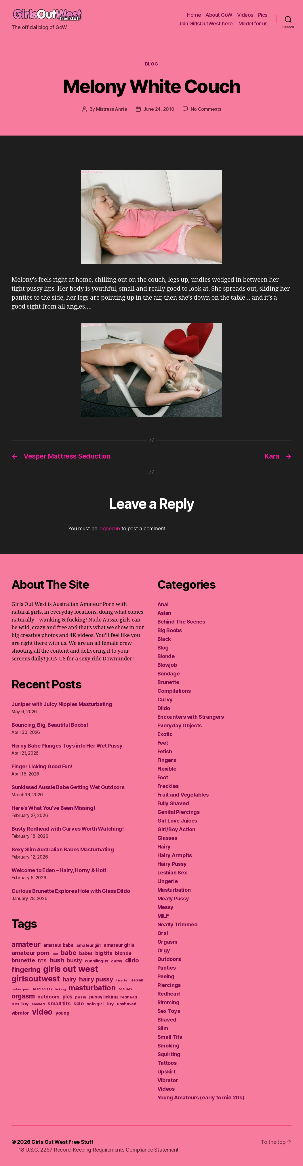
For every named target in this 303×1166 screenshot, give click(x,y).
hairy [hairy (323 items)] (70, 979)
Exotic (165, 734)
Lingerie (167, 881)
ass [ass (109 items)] (55, 954)
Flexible (166, 769)
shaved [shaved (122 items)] (38, 1004)
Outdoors (169, 959)
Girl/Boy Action (176, 829)
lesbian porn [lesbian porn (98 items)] (21, 989)
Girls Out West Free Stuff (62, 1142)
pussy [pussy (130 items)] (80, 997)
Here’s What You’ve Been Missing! (53, 808)
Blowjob (167, 665)
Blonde (166, 656)
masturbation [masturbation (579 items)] (92, 987)
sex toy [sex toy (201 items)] (20, 1004)
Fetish (164, 751)
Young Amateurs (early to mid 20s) (200, 1097)
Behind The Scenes (181, 622)
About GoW (219, 15)
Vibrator (167, 1080)
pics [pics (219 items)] (67, 997)
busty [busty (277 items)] (74, 960)
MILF (163, 916)
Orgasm (167, 942)
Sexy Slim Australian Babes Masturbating (63, 849)
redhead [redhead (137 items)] (128, 997)
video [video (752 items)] (42, 1012)
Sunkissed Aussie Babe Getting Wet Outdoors (68, 787)
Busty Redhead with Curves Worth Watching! (68, 829)
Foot (162, 777)
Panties (166, 968)
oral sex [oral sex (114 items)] (125, 989)
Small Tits (169, 1037)
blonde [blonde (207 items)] (123, 953)
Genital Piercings (178, 812)
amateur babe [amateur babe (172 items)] (58, 945)
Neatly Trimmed (177, 924)
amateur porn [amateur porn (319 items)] (30, 952)
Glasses (167, 838)
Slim (162, 1028)
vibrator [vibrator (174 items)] (20, 1013)
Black (164, 639)
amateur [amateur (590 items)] (26, 944)
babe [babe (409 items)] (68, 952)
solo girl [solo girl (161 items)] (95, 1004)
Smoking (168, 1046)
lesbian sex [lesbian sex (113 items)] (43, 989)
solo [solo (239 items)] (78, 1003)
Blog (151, 64)
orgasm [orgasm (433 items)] (23, 996)
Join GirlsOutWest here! (206, 23)
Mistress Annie (111, 109)
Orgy (163, 950)
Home (194, 15)
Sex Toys (168, 1011)
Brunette (168, 682)
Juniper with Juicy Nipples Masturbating (62, 704)
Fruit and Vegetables (183, 795)
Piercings (169, 985)
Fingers (166, 760)
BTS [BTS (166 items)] (42, 961)
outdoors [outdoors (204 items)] (48, 997)
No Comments (206, 109)
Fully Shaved (173, 803)
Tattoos (167, 1063)
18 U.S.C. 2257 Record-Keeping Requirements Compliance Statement (98, 1150)
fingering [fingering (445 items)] (26, 970)
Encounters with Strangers (190, 717)
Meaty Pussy (173, 898)
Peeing (165, 976)
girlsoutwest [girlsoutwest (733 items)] (36, 978)
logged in (109, 528)
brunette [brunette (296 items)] (23, 960)
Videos (245, 15)
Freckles (168, 786)
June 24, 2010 (159, 109)
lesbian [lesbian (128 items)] (136, 980)
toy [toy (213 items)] (110, 1004)
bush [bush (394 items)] (56, 960)
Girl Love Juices (177, 821)
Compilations (174, 691)
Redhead (168, 994)
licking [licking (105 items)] (60, 989)
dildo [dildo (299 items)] (132, 960)
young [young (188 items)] (62, 1013)
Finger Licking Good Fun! (42, 766)
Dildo (163, 708)
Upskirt (166, 1072)
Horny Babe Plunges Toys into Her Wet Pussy (67, 746)
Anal (163, 604)
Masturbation (174, 890)
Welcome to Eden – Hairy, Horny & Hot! (59, 870)
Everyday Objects (179, 725)
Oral (162, 933)
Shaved (166, 1020)
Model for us (253, 23)
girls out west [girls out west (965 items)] (70, 969)
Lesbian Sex (172, 873)
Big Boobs (169, 630)
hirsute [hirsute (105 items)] (121, 980)
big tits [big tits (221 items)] (103, 953)
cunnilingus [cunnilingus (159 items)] (96, 960)
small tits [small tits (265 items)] (58, 1003)
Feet (162, 743)
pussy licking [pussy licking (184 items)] (103, 997)
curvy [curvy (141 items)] (116, 961)
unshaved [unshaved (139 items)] (126, 1004)
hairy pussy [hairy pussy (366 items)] (96, 979)
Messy (165, 907)
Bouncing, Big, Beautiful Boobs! (50, 725)
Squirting (169, 1054)
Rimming (168, 1002)
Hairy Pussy (172, 864)
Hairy (164, 847)
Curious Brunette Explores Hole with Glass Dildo (71, 891)
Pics (263, 15)
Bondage (168, 674)
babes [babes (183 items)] (86, 953)
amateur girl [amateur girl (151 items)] (88, 945)
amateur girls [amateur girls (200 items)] (119, 945)
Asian (164, 613)
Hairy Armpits (174, 855)
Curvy (165, 699)
